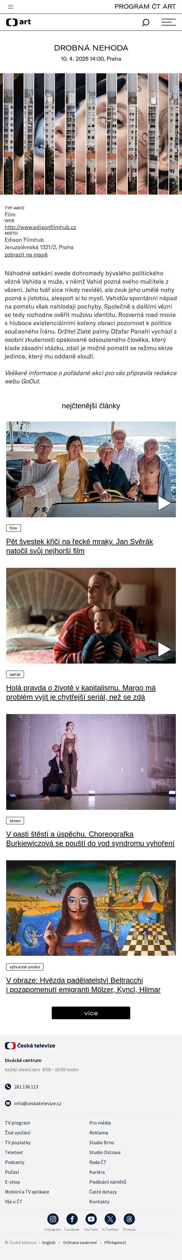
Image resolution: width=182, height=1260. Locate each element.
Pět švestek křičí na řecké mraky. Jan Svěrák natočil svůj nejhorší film (79, 546)
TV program (17, 1123)
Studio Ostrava (104, 1152)
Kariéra (97, 1172)
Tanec (15, 820)
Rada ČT (98, 1162)
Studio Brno (101, 1142)
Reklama (98, 1132)
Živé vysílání (17, 1132)
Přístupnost (115, 1242)
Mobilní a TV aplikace (27, 1192)
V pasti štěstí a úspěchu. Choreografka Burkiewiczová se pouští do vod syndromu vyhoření (90, 838)
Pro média (100, 1123)
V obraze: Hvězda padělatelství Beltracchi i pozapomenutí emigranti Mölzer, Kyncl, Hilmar (83, 985)
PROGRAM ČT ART (145, 6)
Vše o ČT (13, 1201)
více (91, 1013)
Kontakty (99, 1201)
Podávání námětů (107, 1182)
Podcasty (14, 1162)
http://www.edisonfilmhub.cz (40, 227)
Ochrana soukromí (80, 1242)
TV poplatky (17, 1142)
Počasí (12, 1172)
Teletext (14, 1152)
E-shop (12, 1182)
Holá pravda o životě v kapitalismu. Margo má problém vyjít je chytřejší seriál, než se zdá (81, 692)
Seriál (15, 674)
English (48, 1242)
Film (14, 528)
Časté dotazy (103, 1192)
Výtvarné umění (25, 967)
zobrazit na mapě (26, 254)
